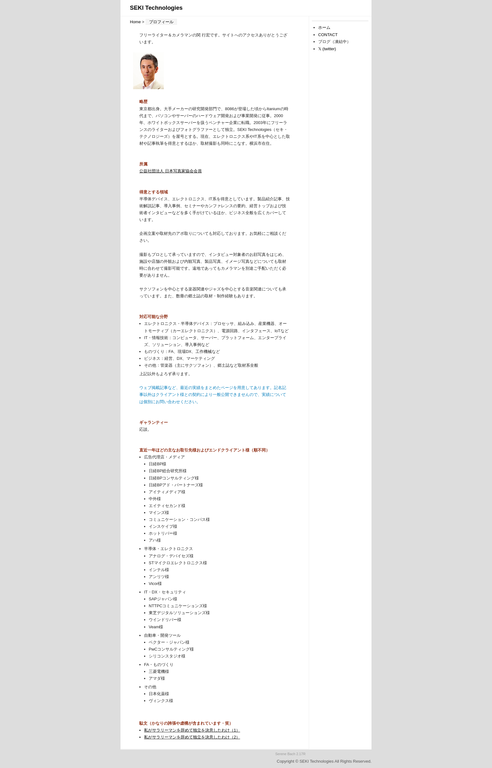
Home (135, 21)
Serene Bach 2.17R (290, 754)
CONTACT (328, 34)
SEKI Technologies (156, 7)
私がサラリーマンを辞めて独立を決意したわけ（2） (192, 737)
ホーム (324, 27)
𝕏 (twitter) (327, 48)
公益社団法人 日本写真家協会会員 (170, 171)
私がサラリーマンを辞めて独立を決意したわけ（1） (192, 730)
